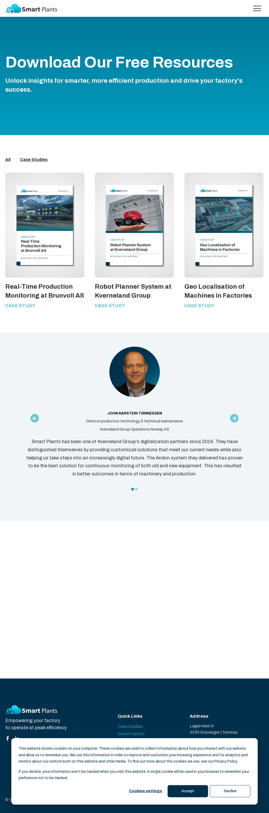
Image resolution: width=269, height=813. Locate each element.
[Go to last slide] (34, 418)
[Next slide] (234, 418)
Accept (188, 791)
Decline (230, 791)
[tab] (132, 489)
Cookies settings (145, 791)
